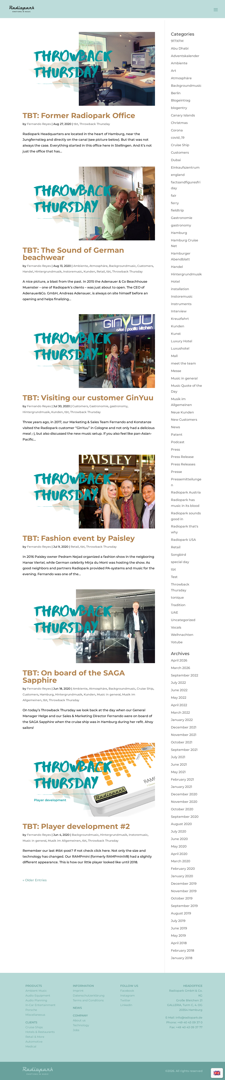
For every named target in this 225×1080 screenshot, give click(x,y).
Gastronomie (98, 406)
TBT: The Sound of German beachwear (73, 254)
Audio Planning (36, 1000)
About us (79, 1020)
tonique (177, 597)
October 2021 (181, 742)
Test (174, 577)
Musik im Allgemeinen (64, 840)
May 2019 (178, 935)
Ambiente (80, 266)
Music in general (109, 694)
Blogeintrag (180, 100)
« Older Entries (35, 880)
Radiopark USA (183, 540)
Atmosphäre (98, 266)
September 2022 (184, 675)
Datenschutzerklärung (89, 995)
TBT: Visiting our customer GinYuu (88, 397)
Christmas (179, 123)
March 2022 (180, 712)
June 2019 (179, 928)
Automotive (33, 1041)
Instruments (181, 304)
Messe (176, 371)
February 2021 (182, 779)
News (175, 427)
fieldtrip (177, 210)
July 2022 (178, 683)
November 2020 (184, 802)
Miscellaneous (35, 1015)
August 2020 (181, 824)
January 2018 (181, 958)
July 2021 (178, 757)
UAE (174, 612)
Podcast (177, 442)
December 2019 (184, 884)
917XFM (177, 41)
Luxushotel (180, 348)
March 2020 (180, 861)
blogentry (179, 108)
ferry (175, 203)
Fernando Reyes (39, 124)
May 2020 (179, 846)
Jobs (76, 1030)
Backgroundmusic (122, 266)
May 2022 (178, 698)
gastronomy (119, 406)
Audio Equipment (37, 995)
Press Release (182, 457)
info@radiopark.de (189, 1017)
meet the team (183, 363)
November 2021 (183, 735)
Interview (178, 311)
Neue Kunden (182, 412)
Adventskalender (185, 56)
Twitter (125, 1000)
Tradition (178, 605)
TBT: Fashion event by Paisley (79, 538)
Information (83, 986)
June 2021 (179, 764)
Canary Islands (183, 115)
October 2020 (182, 809)
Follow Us (129, 986)
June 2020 (179, 839)
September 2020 (185, 817)
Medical (30, 1046)
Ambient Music (36, 990)
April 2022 (179, 705)
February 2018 (182, 950)
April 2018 (179, 943)
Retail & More (34, 1037)
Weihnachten (182, 635)
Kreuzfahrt (180, 319)
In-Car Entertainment (40, 1005)
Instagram (127, 995)
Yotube (177, 642)
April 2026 (179, 660)
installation (180, 289)
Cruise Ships (34, 1027)
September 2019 (184, 906)
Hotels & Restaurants (40, 1032)
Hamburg (47, 694)
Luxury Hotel (181, 341)
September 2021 (184, 750)
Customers (145, 266)
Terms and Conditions (88, 1000)
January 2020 (182, 876)
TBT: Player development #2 (76, 826)
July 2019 (178, 921)
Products (33, 986)
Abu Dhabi (179, 48)
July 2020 (178, 831)
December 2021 (183, 727)
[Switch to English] (217, 1073)
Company (80, 1015)
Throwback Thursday (95, 124)
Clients (31, 1022)
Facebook (127, 990)
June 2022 (179, 690)
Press (175, 449)
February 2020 (183, 869)
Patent (176, 434)
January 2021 (181, 787)
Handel (28, 271)
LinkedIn (126, 1005)
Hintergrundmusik (48, 271)
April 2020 (179, 854)
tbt (76, 124)
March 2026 (180, 668)
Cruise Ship (145, 688)
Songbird (178, 555)
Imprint (78, 990)
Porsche (31, 1010)
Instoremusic (72, 271)
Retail (101, 271)
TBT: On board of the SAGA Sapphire (74, 676)
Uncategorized (183, 620)
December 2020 (184, 794)
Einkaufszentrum (185, 167)
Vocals (176, 627)
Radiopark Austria (186, 492)
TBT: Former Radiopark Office (79, 115)
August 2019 (181, 913)
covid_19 (177, 137)
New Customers (184, 420)
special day (180, 562)
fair (173, 196)
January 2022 (182, 720)
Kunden (89, 271)
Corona (177, 130)
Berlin (176, 93)
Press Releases (183, 464)
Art (173, 71)
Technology (81, 1025)
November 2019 (184, 891)
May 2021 (178, 772)
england (178, 175)
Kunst (176, 334)
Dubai (176, 160)
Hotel (175, 281)
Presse (176, 472)
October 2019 (182, 898)
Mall (174, 356)
